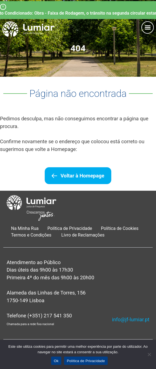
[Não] (149, 354)
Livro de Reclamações (82, 235)
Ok (56, 361)
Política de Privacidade (69, 228)
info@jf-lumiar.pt (130, 319)
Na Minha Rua (25, 228)
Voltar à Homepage (82, 176)
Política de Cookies (120, 228)
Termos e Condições (31, 235)
